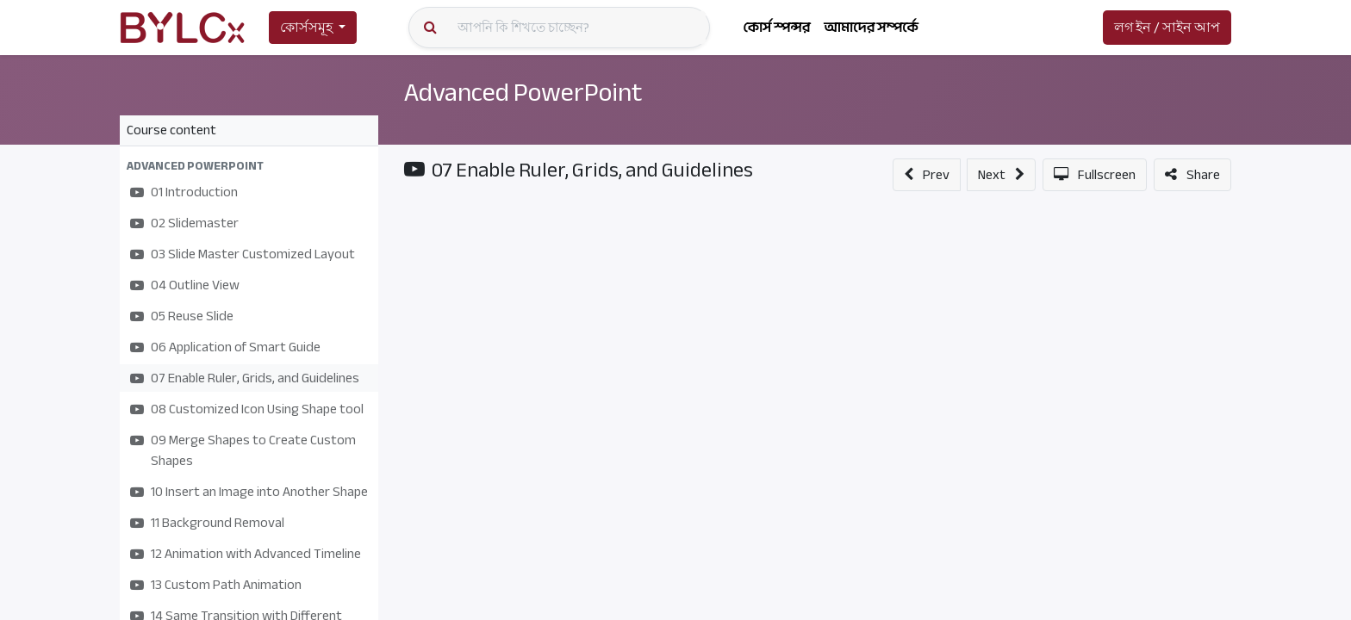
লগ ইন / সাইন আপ (1167, 27)
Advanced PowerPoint (528, 92)
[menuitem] (776, 27)
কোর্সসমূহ (306, 27)
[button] (249, 165)
